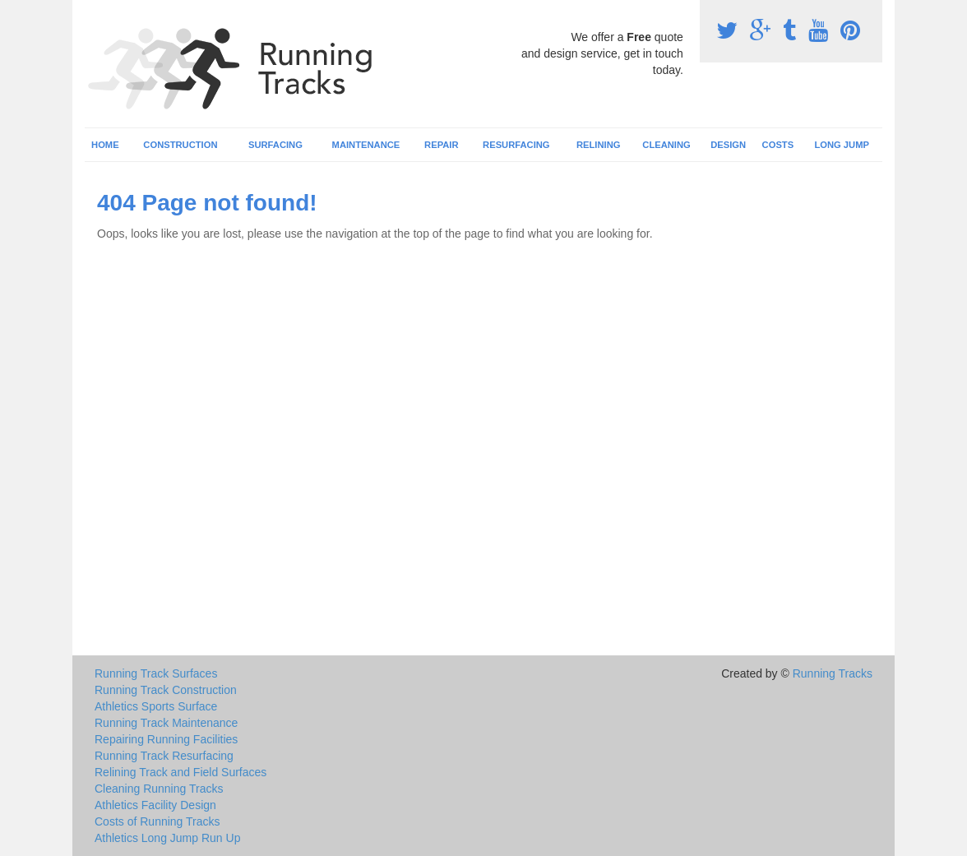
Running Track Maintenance (166, 722)
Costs (778, 145)
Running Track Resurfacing (164, 755)
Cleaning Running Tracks (159, 788)
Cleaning (666, 145)
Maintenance (366, 145)
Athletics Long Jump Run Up (167, 837)
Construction (180, 145)
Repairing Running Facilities (166, 739)
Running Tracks (832, 673)
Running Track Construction (166, 689)
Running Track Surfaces (156, 673)
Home (105, 145)
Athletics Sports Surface (156, 706)
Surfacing (275, 145)
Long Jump (841, 145)
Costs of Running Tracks (157, 821)
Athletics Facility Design (155, 805)
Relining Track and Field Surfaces (180, 772)
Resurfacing (516, 145)
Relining (598, 145)
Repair (441, 145)
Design (728, 145)
